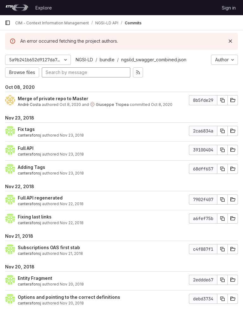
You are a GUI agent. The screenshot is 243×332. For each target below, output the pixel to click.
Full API (26, 148)
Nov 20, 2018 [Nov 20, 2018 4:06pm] (72, 284)
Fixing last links (35, 216)
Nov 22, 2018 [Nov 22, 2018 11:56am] (72, 222)
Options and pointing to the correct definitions (69, 297)
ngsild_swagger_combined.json (153, 59)
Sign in (229, 7)
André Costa (29, 104)
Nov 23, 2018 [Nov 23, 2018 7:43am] (72, 154)
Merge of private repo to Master (53, 98)
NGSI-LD (84, 59)
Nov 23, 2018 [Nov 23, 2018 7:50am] (72, 135)
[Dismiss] (230, 41)
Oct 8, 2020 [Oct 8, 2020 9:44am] (70, 104)
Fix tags (26, 129)
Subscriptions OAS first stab (49, 247)
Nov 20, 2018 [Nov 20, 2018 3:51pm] (72, 303)
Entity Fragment (35, 278)
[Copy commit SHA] (222, 100)
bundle (107, 59)
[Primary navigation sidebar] (8, 23)
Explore (43, 7)
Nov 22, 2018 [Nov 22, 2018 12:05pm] (72, 203)
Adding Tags (31, 167)
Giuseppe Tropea (112, 104)
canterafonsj (29, 135)
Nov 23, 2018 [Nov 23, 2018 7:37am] (72, 173)
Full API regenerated (40, 197)
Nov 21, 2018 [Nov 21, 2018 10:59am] (71, 253)
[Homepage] (16, 8)
